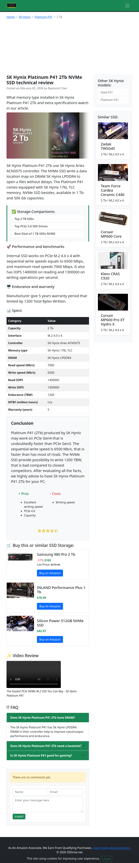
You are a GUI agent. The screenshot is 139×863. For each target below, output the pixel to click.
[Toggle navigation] (127, 5)
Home (11, 17)
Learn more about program (111, 848)
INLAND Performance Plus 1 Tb (61, 589)
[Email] (65, 791)
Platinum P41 (44, 17)
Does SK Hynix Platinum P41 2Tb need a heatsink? (45, 746)
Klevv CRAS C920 (110, 276)
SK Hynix (24, 17)
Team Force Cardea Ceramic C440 (112, 190)
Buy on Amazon (50, 573)
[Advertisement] (69, 47)
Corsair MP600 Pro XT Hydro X (113, 320)
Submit (19, 816)
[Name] (30, 791)
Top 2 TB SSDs (24, 219)
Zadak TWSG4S (108, 146)
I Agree (106, 858)
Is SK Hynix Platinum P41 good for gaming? (41, 755)
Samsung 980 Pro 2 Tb (56, 554)
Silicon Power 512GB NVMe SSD (60, 623)
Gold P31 (107, 92)
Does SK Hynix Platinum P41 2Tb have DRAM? (42, 718)
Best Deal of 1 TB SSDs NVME (34, 234)
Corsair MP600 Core (111, 234)
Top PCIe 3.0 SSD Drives (31, 226)
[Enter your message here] (48, 804)
